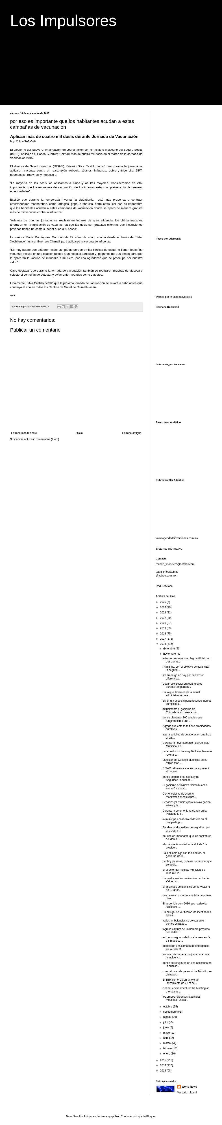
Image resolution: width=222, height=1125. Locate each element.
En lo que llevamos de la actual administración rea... (181, 694)
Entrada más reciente (24, 433)
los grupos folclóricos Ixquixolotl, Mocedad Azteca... (182, 998)
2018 (163, 633)
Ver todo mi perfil (187, 1092)
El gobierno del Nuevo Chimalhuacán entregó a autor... (185, 787)
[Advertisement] (111, 73)
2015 (163, 1060)
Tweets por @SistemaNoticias (174, 296)
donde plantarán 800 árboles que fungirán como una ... (182, 719)
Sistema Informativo (169, 548)
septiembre (170, 1011)
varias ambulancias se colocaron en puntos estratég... (184, 922)
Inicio (79, 433)
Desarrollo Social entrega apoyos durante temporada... (182, 685)
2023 (163, 612)
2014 (163, 1065)
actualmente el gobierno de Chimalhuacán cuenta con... (181, 710)
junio (166, 1027)
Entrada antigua (131, 433)
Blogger (150, 1116)
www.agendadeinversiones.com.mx (177, 538)
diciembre (169, 648)
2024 (163, 607)
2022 (163, 617)
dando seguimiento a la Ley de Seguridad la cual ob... (181, 778)
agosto (167, 1016)
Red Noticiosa (164, 586)
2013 (163, 1070)
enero (167, 1053)
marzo (167, 1043)
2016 (163, 643)
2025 (163, 602)
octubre (168, 1006)
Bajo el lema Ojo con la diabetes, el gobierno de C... (184, 854)
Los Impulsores (63, 20)
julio (166, 1022)
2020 (163, 623)
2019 (163, 628)
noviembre (169, 653)
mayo (167, 1032)
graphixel (114, 1116)
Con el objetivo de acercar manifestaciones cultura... (179, 795)
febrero (167, 1048)
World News (189, 1086)
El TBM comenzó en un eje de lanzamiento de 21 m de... (181, 981)
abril (166, 1037)
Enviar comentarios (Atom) (43, 439)
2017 (163, 638)
